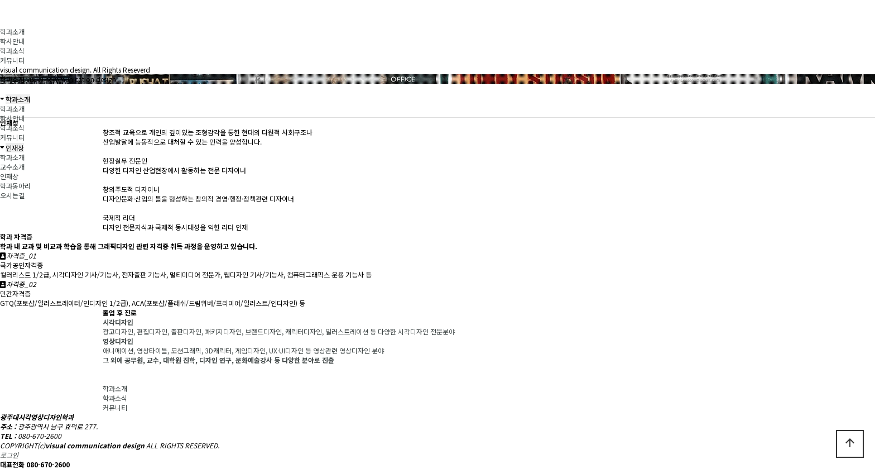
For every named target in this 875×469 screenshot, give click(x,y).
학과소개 (12, 31)
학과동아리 (15, 185)
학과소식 (12, 50)
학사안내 (12, 41)
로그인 (9, 455)
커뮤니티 (12, 60)
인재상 (9, 176)
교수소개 (12, 166)
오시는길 (12, 195)
